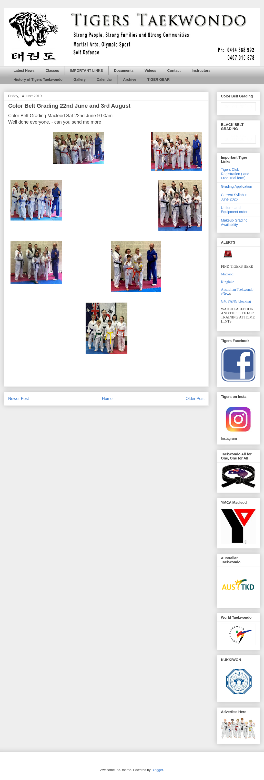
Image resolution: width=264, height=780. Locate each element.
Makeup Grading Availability (234, 222)
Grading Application (236, 186)
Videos (150, 70)
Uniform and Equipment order (234, 210)
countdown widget (238, 106)
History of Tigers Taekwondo (38, 79)
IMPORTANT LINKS (86, 70)
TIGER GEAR (158, 79)
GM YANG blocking (236, 301)
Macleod (227, 274)
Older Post (195, 398)
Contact (174, 70)
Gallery (80, 79)
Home (107, 398)
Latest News (24, 70)
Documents (124, 70)
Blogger (157, 770)
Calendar (104, 79)
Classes (52, 70)
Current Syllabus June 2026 (234, 197)
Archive (129, 79)
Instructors (201, 70)
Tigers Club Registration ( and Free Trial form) (235, 173)
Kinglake (227, 282)
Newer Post (18, 398)
